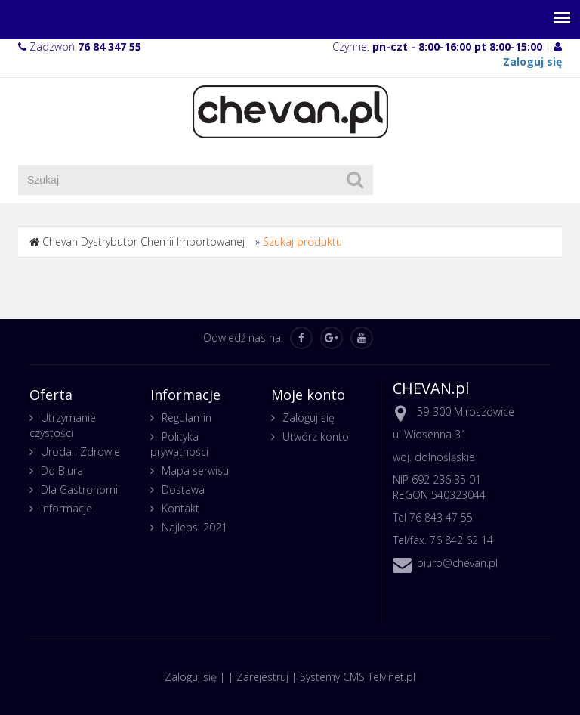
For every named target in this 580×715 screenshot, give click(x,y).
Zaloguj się (308, 417)
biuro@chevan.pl (457, 563)
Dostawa (183, 489)
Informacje (66, 508)
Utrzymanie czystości (62, 425)
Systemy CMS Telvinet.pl (357, 677)
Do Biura (62, 470)
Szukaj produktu (302, 241)
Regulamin (186, 417)
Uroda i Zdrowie (80, 451)
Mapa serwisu (195, 470)
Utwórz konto (315, 436)
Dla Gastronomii (80, 489)
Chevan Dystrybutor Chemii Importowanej (143, 241)
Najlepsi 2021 (194, 527)
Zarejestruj (262, 677)
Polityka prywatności (179, 444)
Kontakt (180, 508)
